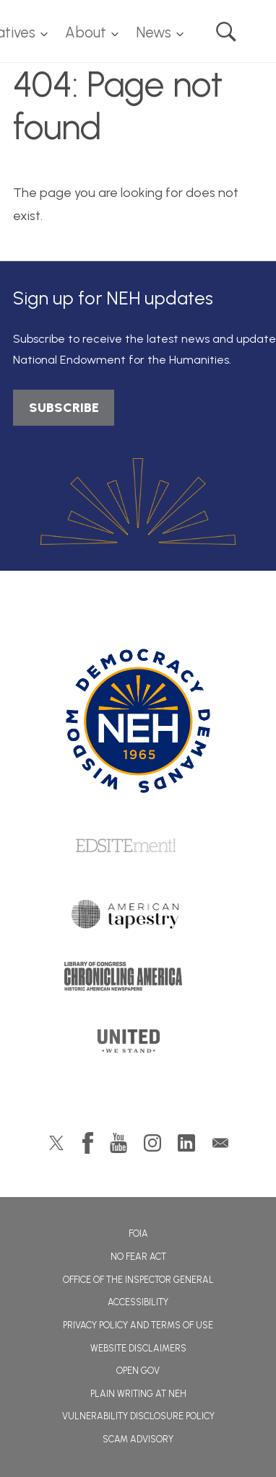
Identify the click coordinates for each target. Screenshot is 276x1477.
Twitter (56, 1143)
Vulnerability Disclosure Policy (138, 1416)
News (153, 32)
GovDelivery (220, 1143)
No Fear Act (138, 1256)
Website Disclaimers (138, 1348)
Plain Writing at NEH (138, 1393)
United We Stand (138, 1045)
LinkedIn (186, 1143)
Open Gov (138, 1370)
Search (226, 32)
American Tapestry (138, 918)
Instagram (152, 1143)
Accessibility (138, 1302)
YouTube (118, 1143)
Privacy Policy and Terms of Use (138, 1325)
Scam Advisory (138, 1439)
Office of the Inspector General (138, 1279)
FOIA (138, 1233)
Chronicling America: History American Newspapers (138, 980)
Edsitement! (138, 846)
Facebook (87, 1143)
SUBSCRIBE (64, 408)
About (85, 32)
